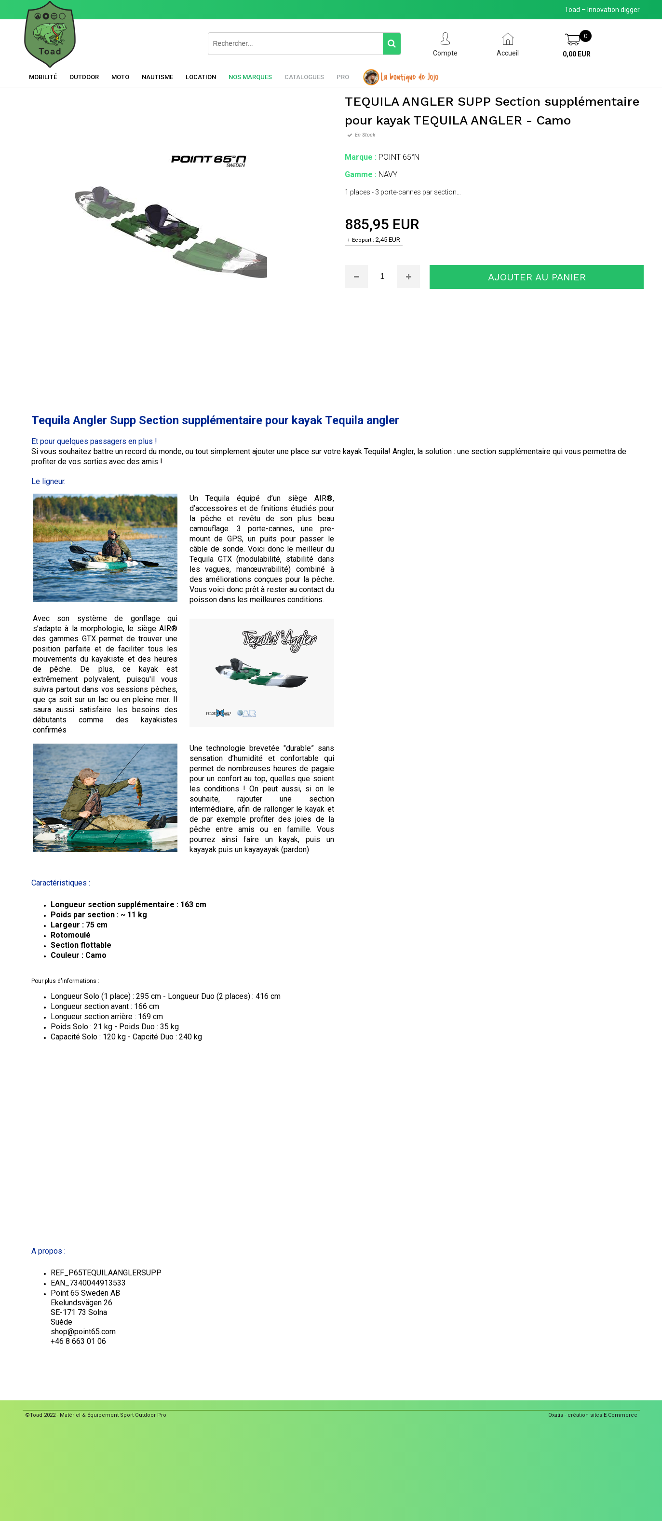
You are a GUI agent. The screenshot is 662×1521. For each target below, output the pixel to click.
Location (201, 77)
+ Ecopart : (360, 240)
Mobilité (43, 77)
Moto (120, 77)
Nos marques (250, 77)
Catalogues (304, 77)
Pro (343, 77)
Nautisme (157, 77)
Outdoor (84, 77)
